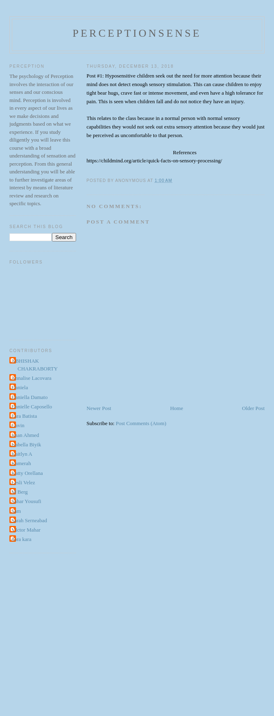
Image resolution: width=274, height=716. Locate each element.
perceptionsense (137, 33)
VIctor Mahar (25, 530)
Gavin (18, 425)
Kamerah (21, 463)
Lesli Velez (23, 482)
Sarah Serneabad (29, 520)
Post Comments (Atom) (141, 423)
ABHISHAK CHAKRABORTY (34, 365)
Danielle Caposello (31, 406)
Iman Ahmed (25, 435)
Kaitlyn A (21, 454)
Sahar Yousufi (26, 501)
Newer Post (99, 408)
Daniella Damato (29, 397)
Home (176, 408)
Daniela (19, 387)
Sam (16, 511)
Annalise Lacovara (31, 378)
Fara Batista (24, 416)
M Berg (19, 492)
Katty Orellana (27, 473)
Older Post (253, 408)
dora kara (21, 539)
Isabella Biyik (26, 444)
